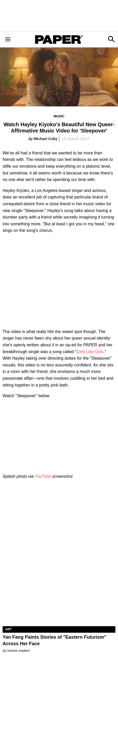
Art (8, 629)
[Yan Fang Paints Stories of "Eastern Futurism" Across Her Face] (59, 598)
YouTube (42, 476)
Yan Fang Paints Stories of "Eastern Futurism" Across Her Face (54, 640)
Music (59, 116)
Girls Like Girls (89, 351)
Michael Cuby (45, 139)
